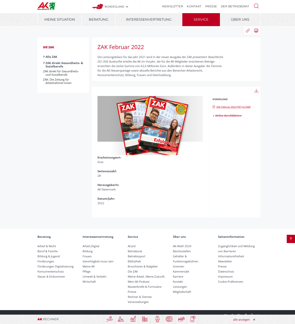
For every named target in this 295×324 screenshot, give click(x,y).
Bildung (88, 251)
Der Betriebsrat (235, 6)
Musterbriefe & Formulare (144, 287)
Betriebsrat (135, 251)
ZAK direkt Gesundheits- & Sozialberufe (64, 64)
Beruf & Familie (47, 251)
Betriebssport (136, 256)
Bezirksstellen (182, 251)
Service (201, 19)
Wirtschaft (89, 281)
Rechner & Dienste (140, 297)
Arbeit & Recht (46, 246)
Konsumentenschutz (50, 271)
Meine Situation (59, 19)
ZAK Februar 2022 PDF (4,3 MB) (232, 107)
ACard (131, 246)
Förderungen (45, 261)
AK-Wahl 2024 (182, 246)
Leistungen (180, 287)
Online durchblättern (227, 116)
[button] (256, 5)
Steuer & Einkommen (51, 276)
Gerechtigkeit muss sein (98, 261)
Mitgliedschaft (182, 292)
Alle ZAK (51, 57)
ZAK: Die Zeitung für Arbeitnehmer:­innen (58, 81)
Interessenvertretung (149, 19)
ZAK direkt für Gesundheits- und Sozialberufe (62, 72)
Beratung (98, 19)
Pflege (86, 271)
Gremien (178, 266)
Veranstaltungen (138, 302)
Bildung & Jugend (48, 256)
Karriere (178, 276)
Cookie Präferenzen (230, 281)
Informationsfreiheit (231, 256)
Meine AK (89, 266)
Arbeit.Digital (91, 246)
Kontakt (194, 6)
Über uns (240, 19)
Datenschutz (226, 271)
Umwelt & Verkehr (94, 276)
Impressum (225, 276)
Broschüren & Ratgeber (143, 266)
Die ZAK (48, 47)
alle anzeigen (241, 319)
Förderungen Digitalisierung (55, 266)
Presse (211, 6)
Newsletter (172, 6)
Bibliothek (134, 261)
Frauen (87, 256)
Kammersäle (181, 271)
